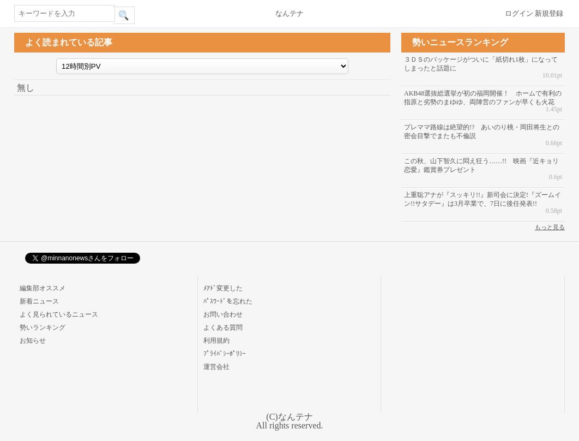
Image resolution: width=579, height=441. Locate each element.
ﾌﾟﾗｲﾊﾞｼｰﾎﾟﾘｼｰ (224, 353)
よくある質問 (223, 327)
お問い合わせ (223, 314)
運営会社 (216, 367)
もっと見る (550, 227)
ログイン (519, 13)
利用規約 (216, 340)
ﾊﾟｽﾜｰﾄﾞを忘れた (227, 301)
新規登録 (549, 13)
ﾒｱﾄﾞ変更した (223, 288)
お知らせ (33, 340)
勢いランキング (42, 327)
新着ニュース (39, 301)
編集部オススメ (42, 288)
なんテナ (289, 13)
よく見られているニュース (59, 314)
